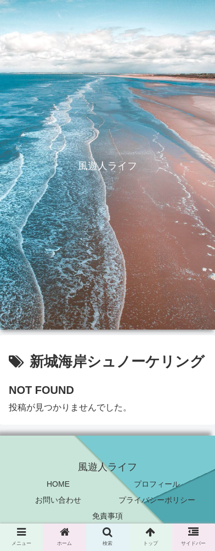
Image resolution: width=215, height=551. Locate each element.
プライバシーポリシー (156, 500)
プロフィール (157, 484)
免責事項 (107, 515)
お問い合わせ (58, 500)
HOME (58, 484)
